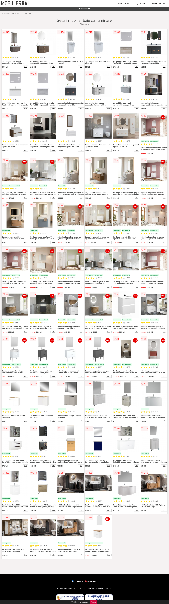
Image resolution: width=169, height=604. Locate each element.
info (25, 67)
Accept (93, 602)
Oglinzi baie (140, 3)
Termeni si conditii (64, 588)
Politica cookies (104, 588)
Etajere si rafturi (159, 3)
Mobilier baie (123, 3)
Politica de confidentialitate (85, 588)
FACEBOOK (77, 581)
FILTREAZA (84, 9)
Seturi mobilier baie (24, 13)
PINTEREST (90, 581)
